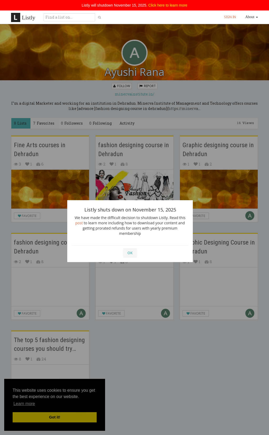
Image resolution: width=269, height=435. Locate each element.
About (251, 17)
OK (130, 252)
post (79, 222)
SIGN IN (230, 17)
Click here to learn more (168, 5)
